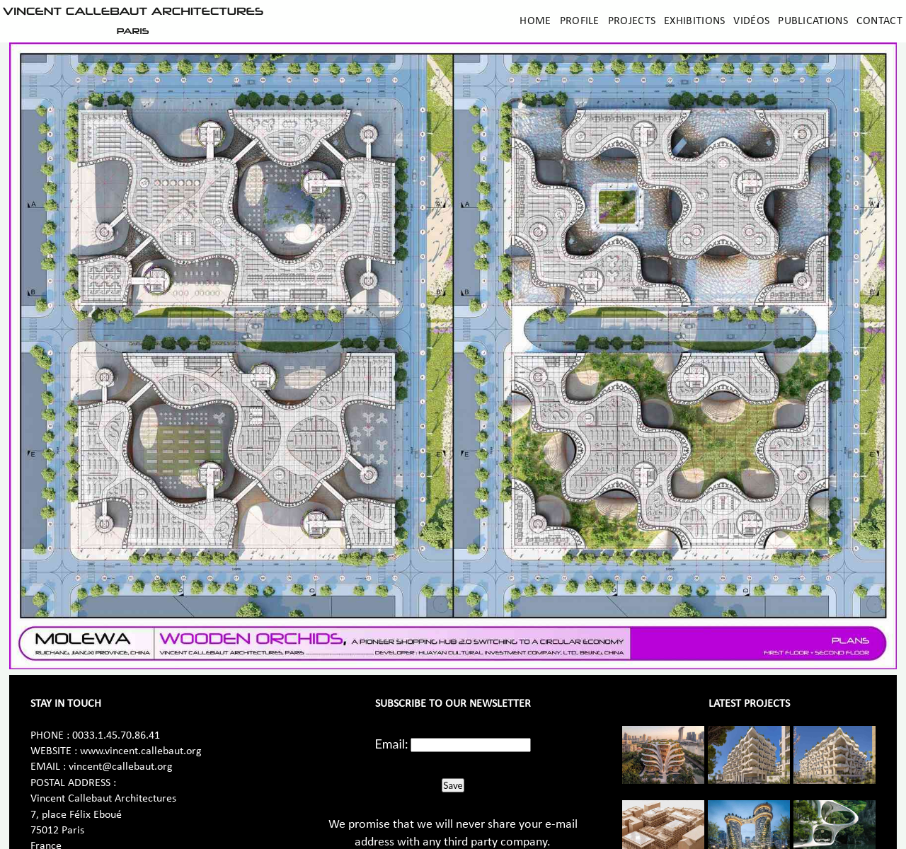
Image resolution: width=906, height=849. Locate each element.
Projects (631, 21)
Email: (391, 743)
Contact (879, 21)
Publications (813, 21)
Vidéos (751, 21)
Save (452, 785)
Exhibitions (694, 21)
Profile (580, 21)
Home (535, 21)
